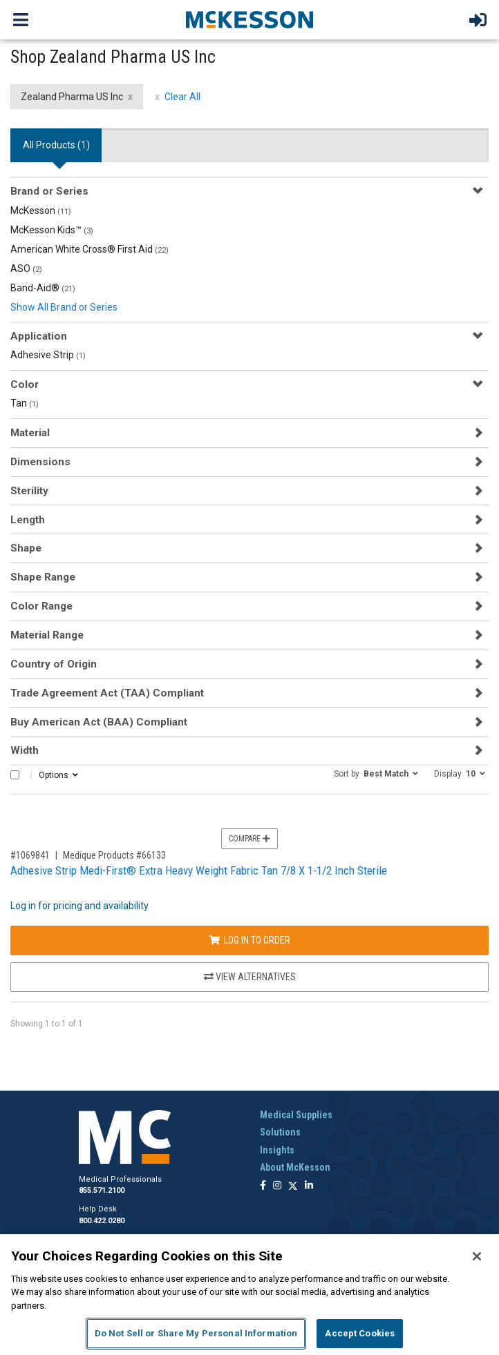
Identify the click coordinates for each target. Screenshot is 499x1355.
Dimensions (40, 462)
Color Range (41, 606)
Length (27, 520)
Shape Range (42, 577)
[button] (376, 773)
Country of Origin (53, 664)
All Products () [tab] (56, 144)
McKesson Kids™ (51, 229)
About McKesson (295, 1167)
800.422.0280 (101, 1220)
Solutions (280, 1132)
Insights (277, 1150)
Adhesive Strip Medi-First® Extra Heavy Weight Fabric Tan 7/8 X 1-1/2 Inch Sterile (198, 870)
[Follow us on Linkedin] (309, 1186)
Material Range (47, 635)
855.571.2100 (101, 1190)
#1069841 (30, 855)
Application (38, 336)
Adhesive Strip (48, 354)
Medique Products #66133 (114, 855)
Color (24, 384)
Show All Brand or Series (63, 307)
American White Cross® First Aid (89, 249)
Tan (24, 403)
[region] (249, 1294)
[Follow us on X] (293, 1186)
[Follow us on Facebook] (263, 1186)
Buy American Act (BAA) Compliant (98, 722)
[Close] (477, 1256)
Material (30, 433)
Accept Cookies (360, 1333)
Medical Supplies (296, 1114)
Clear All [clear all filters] (182, 96)
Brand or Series (49, 191)
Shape (25, 548)
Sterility (29, 491)
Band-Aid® (42, 287)
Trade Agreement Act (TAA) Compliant (107, 693)
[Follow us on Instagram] (277, 1186)
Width (24, 750)
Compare (249, 839)
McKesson (40, 210)
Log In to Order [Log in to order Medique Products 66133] (249, 940)
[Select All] (14, 774)
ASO (26, 268)
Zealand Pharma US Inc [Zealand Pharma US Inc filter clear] (72, 96)
